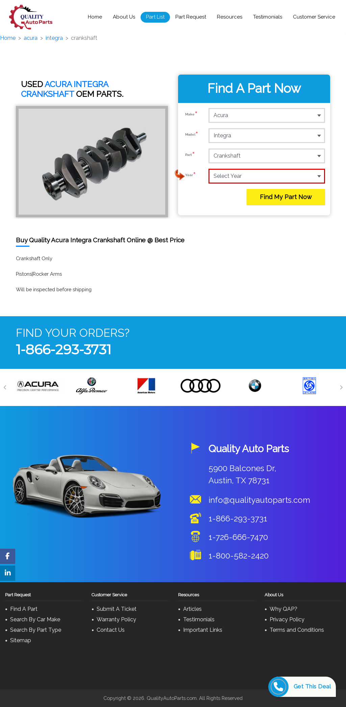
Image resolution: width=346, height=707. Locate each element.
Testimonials (267, 17)
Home (95, 17)
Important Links (202, 630)
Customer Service (314, 17)
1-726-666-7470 (238, 537)
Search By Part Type (35, 630)
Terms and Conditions (297, 630)
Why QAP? (283, 609)
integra (54, 38)
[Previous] (5, 387)
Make (191, 115)
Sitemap (20, 640)
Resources (229, 17)
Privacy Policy (287, 619)
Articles (192, 609)
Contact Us (111, 630)
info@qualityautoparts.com (259, 500)
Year (190, 176)
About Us (124, 17)
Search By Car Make (35, 619)
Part (190, 155)
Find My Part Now (286, 196)
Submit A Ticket (117, 609)
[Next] (341, 387)
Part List (155, 17)
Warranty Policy (116, 619)
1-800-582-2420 (238, 556)
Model (191, 135)
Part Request (190, 17)
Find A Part (24, 609)
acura (31, 38)
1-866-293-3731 (63, 349)
